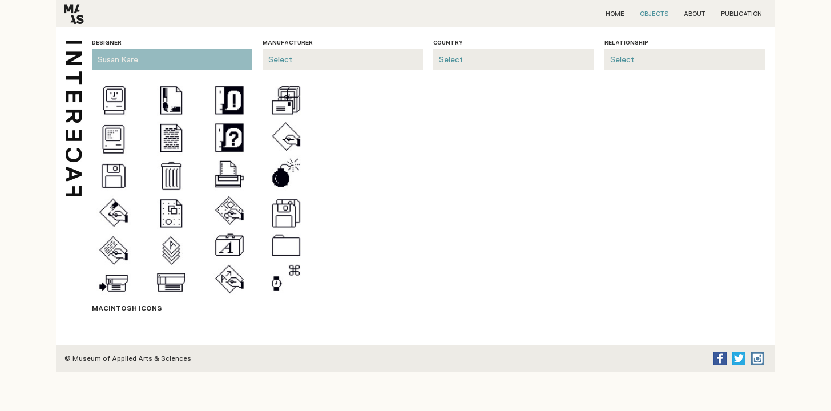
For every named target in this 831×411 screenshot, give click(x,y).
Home (615, 13)
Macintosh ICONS (127, 308)
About (694, 13)
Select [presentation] (280, 59)
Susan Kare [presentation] (118, 59)
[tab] (172, 55)
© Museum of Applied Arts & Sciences (127, 358)
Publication (741, 13)
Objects (654, 13)
